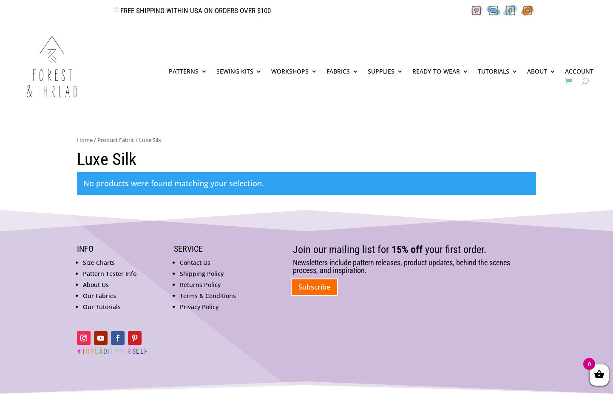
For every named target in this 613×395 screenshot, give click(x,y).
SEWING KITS (234, 71)
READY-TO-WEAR (436, 71)
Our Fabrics (99, 296)
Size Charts (99, 263)
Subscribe (314, 287)
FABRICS (338, 71)
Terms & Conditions (208, 296)
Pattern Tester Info (109, 274)
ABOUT (537, 71)
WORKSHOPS (290, 71)
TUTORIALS (493, 71)
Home (85, 140)
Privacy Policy (199, 307)
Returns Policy (200, 285)
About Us (96, 285)
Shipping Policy (202, 274)
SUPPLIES (381, 71)
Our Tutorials (102, 307)
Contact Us (195, 263)
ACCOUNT (579, 71)
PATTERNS (184, 71)
